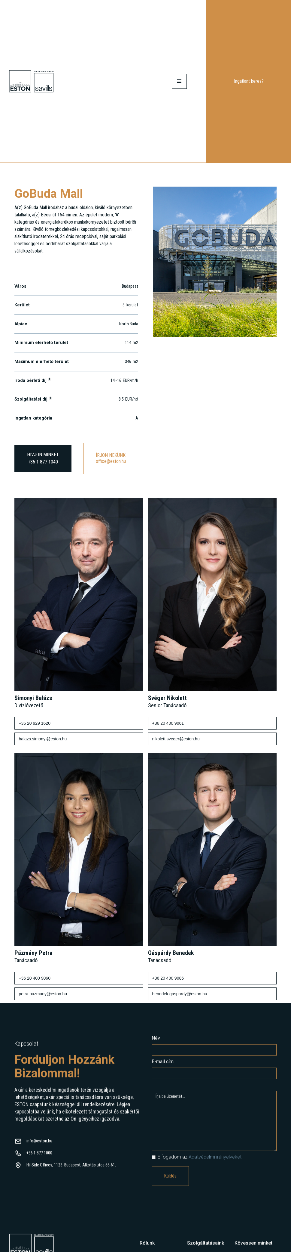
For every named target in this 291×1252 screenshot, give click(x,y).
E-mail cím (163, 1066)
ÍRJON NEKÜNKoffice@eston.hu (111, 458)
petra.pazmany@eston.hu (43, 993)
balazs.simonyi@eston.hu (43, 738)
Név (156, 1043)
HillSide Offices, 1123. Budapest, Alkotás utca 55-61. (71, 1170)
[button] (179, 81)
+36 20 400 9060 (34, 978)
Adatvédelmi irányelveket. (216, 1162)
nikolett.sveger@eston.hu (176, 738)
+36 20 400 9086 (168, 978)
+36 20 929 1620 (34, 723)
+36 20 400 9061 (168, 723)
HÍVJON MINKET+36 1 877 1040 (43, 458)
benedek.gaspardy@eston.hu (179, 993)
